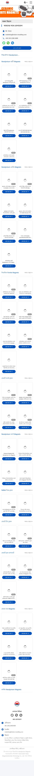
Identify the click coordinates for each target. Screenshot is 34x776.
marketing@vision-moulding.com (15, 34)
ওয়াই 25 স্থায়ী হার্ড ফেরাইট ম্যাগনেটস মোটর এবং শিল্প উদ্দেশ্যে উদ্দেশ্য (9, 586)
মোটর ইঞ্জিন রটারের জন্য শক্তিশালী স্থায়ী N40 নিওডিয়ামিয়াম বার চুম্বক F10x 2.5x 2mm (8, 241)
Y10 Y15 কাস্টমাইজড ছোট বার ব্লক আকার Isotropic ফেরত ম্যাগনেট (9, 349)
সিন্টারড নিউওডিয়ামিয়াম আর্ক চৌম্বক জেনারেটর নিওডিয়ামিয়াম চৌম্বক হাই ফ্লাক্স (8, 490)
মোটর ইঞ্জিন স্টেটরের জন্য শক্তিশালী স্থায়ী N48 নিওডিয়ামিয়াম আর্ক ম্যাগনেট (25, 190)
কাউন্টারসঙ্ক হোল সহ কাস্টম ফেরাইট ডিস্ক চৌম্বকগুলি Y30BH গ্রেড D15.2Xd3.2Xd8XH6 (9, 299)
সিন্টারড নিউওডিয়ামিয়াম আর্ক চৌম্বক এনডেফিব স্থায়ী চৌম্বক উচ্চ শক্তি (25, 464)
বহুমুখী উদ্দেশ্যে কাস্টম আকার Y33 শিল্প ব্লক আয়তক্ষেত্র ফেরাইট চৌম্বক (8, 375)
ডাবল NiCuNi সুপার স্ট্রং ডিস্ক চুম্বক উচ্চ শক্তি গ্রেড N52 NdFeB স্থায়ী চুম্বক (9, 522)
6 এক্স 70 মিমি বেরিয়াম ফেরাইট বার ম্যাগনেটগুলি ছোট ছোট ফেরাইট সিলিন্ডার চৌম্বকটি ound (9, 668)
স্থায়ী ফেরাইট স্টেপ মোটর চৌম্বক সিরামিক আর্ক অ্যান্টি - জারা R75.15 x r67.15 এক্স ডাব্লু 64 (9, 432)
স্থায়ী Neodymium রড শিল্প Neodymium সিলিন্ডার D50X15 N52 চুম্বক (25, 82)
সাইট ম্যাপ (21, 764)
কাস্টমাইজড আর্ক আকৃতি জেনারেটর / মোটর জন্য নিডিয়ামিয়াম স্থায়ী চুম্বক (8, 158)
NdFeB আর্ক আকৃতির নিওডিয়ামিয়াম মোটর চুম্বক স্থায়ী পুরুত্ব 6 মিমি (9, 216)
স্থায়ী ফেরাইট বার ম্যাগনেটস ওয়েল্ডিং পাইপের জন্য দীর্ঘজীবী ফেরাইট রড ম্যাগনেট (25, 668)
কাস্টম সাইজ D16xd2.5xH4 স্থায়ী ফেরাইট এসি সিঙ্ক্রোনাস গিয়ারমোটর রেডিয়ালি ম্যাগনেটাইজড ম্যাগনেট (25, 324)
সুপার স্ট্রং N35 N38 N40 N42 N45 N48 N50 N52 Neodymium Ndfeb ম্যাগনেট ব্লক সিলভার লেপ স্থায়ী (25, 133)
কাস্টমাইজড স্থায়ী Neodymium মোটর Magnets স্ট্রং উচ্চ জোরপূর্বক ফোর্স (9, 267)
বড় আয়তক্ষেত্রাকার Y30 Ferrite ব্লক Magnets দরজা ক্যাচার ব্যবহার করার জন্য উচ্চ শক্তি (25, 586)
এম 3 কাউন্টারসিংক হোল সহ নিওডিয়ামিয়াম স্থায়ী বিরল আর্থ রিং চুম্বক (25, 108)
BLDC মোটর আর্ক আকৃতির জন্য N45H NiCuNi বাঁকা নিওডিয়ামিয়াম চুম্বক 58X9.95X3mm (25, 216)
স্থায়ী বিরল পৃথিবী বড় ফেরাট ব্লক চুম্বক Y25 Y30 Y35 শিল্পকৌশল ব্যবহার (9, 694)
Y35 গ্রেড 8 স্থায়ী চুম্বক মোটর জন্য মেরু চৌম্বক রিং (9, 554)
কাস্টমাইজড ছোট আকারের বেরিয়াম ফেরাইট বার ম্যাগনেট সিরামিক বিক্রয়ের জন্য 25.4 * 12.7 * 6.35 (25, 349)
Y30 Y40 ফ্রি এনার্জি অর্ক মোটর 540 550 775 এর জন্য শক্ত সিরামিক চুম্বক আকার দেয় (8, 324)
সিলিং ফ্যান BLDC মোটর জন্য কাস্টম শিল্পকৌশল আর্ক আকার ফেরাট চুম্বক (8, 407)
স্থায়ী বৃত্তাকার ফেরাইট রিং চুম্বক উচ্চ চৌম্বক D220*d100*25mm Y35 (25, 554)
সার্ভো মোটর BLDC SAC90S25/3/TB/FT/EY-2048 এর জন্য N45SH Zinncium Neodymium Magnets (25, 241)
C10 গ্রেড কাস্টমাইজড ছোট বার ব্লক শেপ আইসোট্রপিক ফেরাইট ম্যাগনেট (25, 299)
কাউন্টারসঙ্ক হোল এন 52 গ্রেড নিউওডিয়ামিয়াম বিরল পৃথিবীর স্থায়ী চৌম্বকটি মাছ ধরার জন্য (9, 108)
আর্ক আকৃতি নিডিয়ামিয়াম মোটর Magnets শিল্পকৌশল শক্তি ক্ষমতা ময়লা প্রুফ (25, 490)
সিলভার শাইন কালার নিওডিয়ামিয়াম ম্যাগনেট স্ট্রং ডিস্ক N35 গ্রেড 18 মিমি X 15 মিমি (25, 522)
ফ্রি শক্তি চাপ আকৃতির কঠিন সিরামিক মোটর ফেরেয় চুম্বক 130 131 (25, 432)
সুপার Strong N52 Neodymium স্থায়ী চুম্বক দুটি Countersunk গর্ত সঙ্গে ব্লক (9, 82)
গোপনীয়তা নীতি (14, 764)
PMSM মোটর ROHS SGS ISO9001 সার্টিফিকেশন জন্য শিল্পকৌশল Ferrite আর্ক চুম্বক (25, 407)
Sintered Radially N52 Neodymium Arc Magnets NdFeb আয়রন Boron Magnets (9, 464)
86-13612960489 (10, 741)
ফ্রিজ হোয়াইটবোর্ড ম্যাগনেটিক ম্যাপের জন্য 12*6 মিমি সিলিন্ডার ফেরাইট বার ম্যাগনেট (9, 643)
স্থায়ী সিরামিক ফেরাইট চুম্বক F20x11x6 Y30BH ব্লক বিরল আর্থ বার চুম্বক (8, 611)
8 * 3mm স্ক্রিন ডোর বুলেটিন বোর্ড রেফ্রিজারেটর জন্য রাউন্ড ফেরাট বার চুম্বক (25, 643)
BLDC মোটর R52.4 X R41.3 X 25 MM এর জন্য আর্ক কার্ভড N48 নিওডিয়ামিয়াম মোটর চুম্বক (9, 190)
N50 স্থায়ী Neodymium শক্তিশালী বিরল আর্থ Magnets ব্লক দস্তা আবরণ (9, 133)
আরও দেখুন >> (29, 61)
